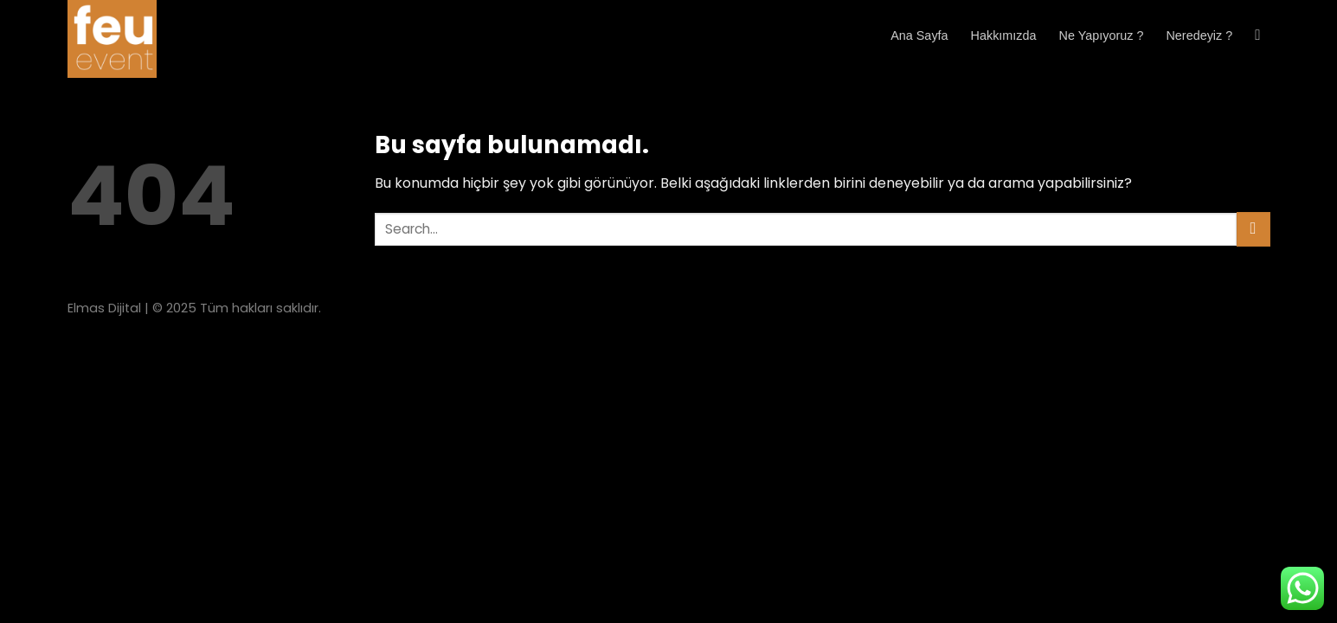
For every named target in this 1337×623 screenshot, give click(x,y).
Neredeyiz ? (1199, 35)
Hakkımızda (1004, 35)
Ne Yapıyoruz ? (1101, 35)
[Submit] (1253, 229)
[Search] (1262, 36)
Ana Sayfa (919, 35)
